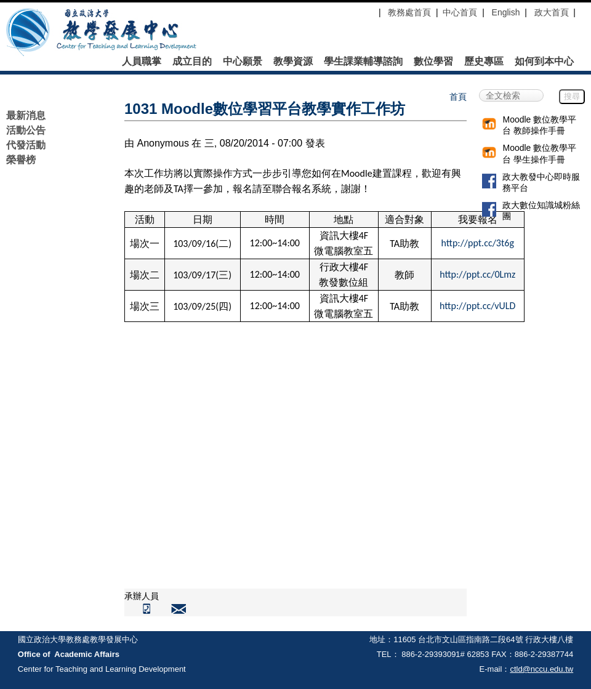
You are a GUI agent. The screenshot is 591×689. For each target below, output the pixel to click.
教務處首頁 (408, 12)
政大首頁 (551, 12)
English (506, 12)
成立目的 (192, 61)
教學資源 (293, 61)
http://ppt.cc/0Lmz (477, 274)
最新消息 (26, 115)
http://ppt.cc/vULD (477, 306)
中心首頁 (460, 12)
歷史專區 (484, 61)
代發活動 (26, 145)
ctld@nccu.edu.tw (541, 669)
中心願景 (242, 61)
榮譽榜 (21, 160)
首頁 (458, 97)
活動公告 (26, 130)
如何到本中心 (544, 61)
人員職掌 (141, 61)
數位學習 (433, 61)
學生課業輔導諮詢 (363, 61)
